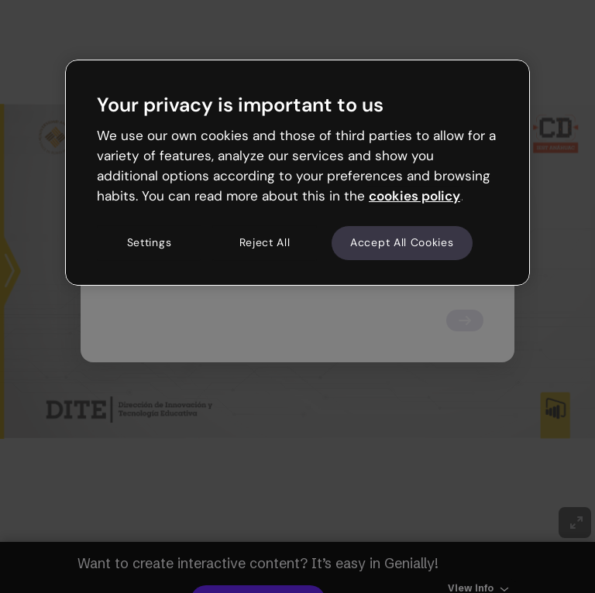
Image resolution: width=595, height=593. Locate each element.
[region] (297, 173)
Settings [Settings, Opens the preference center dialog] (149, 243)
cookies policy (414, 195)
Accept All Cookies (402, 243)
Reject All (265, 243)
